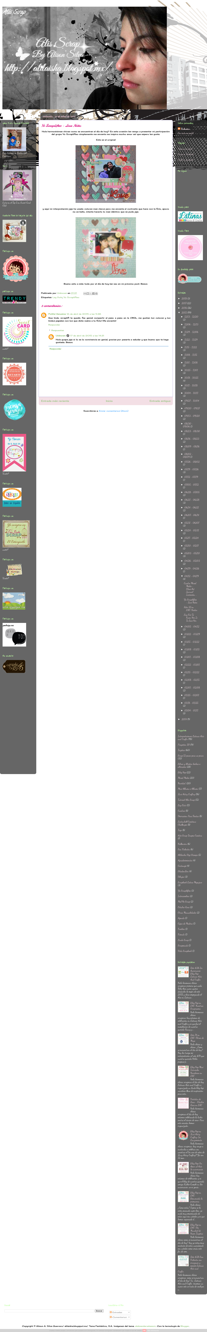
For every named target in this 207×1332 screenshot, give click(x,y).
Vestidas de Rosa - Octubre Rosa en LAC (197, 1102)
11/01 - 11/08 (190, 362)
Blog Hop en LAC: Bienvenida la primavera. (196, 1197)
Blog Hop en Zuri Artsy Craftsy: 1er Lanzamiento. (196, 1135)
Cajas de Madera (185, 923)
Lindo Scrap (183, 940)
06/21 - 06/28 (191, 499)
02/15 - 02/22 (191, 672)
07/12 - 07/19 (191, 476)
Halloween (182, 843)
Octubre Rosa (183, 907)
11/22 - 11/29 (190, 339)
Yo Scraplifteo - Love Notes (190, 601)
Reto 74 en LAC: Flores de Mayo (197, 1037)
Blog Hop (182, 772)
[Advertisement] (15, 725)
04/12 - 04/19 (191, 576)
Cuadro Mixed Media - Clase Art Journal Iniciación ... (190, 589)
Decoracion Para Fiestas (188, 816)
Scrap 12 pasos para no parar (191, 755)
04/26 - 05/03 (192, 560)
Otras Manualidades (187, 912)
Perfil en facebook (185, 159)
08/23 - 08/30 (192, 431)
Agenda (181, 918)
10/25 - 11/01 (191, 370)
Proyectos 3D (184, 744)
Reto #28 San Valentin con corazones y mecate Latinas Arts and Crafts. (191, 1264)
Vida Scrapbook (185, 950)
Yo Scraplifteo (71, 297)
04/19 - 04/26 (191, 568)
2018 (184, 298)
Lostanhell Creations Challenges (187, 823)
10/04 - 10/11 (191, 392)
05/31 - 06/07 (191, 522)
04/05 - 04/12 (191, 626)
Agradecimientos (185, 860)
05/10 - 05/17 (191, 545)
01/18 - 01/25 (191, 702)
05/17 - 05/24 (191, 537)
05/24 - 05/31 (191, 530)
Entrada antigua (160, 401)
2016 (185, 307)
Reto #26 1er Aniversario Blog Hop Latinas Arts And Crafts (196, 973)
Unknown (61, 335)
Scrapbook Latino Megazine (190, 882)
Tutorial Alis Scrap (186, 799)
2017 (184, 303)
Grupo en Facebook (186, 154)
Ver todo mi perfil (186, 133)
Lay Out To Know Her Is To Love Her (190, 617)
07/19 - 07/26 (191, 469)
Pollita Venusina (57, 314)
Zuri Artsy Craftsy (186, 794)
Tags (180, 830)
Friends (181, 934)
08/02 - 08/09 (188, 455)
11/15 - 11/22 (190, 347)
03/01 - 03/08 (192, 656)
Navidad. (182, 783)
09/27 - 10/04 (191, 400)
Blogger (185, 1326)
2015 (184, 312)
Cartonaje (182, 865)
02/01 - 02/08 (192, 687)
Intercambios (183, 896)
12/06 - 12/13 (191, 324)
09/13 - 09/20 (192, 415)
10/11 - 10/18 (190, 385)
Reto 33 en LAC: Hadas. (191, 608)
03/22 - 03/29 (192, 634)
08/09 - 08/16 (191, 446)
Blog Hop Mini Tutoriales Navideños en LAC (196, 1071)
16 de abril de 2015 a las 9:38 (84, 314)
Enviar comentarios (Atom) (113, 411)
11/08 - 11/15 (190, 354)
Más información (153, 1330)
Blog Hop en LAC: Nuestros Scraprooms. (196, 1005)
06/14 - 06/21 (191, 507)
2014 (184, 719)
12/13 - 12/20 (191, 316)
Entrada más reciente (55, 401)
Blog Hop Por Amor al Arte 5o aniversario (196, 1166)
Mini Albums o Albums (188, 788)
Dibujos (181, 876)
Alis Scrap (13, 12)
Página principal (185, 148)
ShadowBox (183, 871)
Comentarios (118, 1317)
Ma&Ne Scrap (184, 901)
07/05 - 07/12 (191, 484)
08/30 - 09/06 (188, 425)
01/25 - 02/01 (191, 695)
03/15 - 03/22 (191, 641)
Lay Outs (57, 297)
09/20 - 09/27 (192, 408)
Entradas (116, 1312)
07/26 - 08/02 (192, 461)
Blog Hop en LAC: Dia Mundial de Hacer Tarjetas (196, 1229)
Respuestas (57, 330)
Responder (54, 324)
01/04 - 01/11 (191, 710)
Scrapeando (183, 945)
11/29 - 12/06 (191, 331)
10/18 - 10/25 (191, 377)
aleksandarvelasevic (145, 1326)
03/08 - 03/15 (191, 649)
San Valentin (184, 849)
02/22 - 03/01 (192, 664)
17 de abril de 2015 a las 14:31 (87, 335)
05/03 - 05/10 (192, 553)
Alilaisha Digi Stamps (188, 854)
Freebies (181, 928)
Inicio (109, 401)
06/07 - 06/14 (191, 515)
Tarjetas (181, 750)
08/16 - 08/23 (191, 438)
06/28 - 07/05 (191, 492)
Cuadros (181, 810)
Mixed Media (183, 777)
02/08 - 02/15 (191, 679)
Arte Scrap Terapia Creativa (190, 835)
